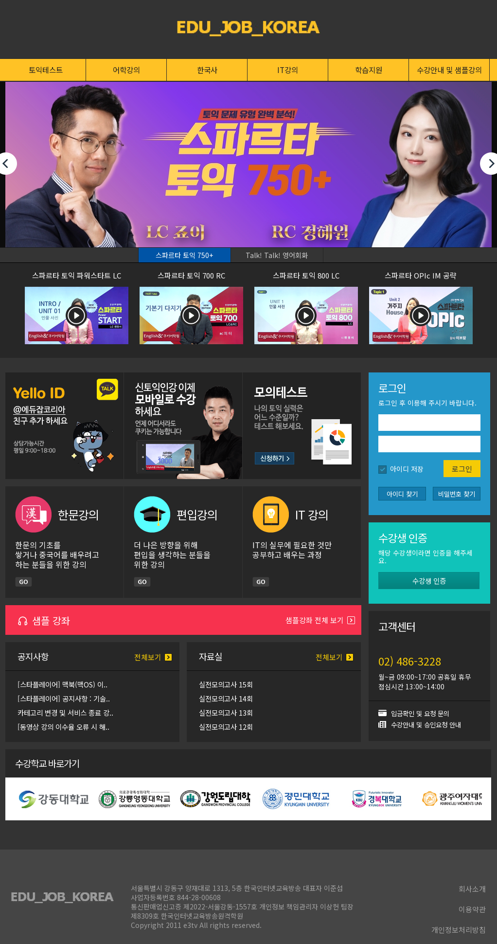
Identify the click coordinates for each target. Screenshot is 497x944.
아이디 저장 (407, 468)
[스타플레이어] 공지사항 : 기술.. (64, 698)
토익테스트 (46, 69)
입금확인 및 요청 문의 (420, 713)
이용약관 (472, 909)
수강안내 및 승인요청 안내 (426, 724)
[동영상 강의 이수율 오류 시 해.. (63, 727)
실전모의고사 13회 (226, 712)
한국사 (207, 69)
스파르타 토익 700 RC (191, 275)
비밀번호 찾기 (456, 494)
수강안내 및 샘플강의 (449, 69)
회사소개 (472, 889)
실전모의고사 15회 (226, 684)
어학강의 (126, 69)
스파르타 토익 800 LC (306, 275)
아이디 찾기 (402, 494)
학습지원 (368, 69)
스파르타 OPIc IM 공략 (421, 275)
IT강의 (287, 69)
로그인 (462, 468)
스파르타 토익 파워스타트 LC (76, 275)
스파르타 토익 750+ (184, 255)
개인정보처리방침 (458, 930)
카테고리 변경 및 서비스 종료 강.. (65, 712)
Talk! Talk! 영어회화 (277, 255)
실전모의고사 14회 (226, 698)
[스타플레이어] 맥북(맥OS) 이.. (62, 684)
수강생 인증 (429, 580)
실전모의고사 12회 (226, 727)
